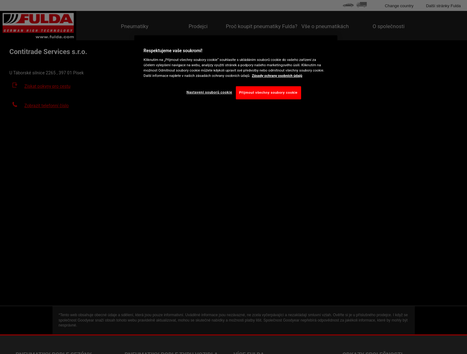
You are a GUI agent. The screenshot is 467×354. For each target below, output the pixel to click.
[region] (235, 72)
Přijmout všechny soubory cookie (268, 92)
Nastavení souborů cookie (209, 92)
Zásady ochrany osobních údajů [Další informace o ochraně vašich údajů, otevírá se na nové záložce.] (277, 75)
